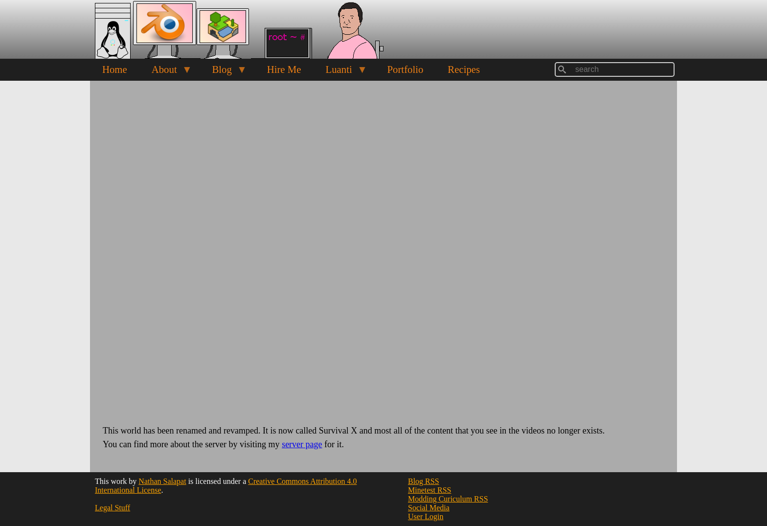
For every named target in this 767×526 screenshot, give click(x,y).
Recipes (464, 69)
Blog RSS (423, 481)
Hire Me (284, 69)
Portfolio (405, 69)
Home (114, 69)
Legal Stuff (112, 507)
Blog (223, 72)
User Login (425, 516)
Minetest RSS (429, 490)
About (165, 72)
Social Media (429, 507)
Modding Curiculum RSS (448, 499)
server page (302, 444)
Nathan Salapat (162, 481)
